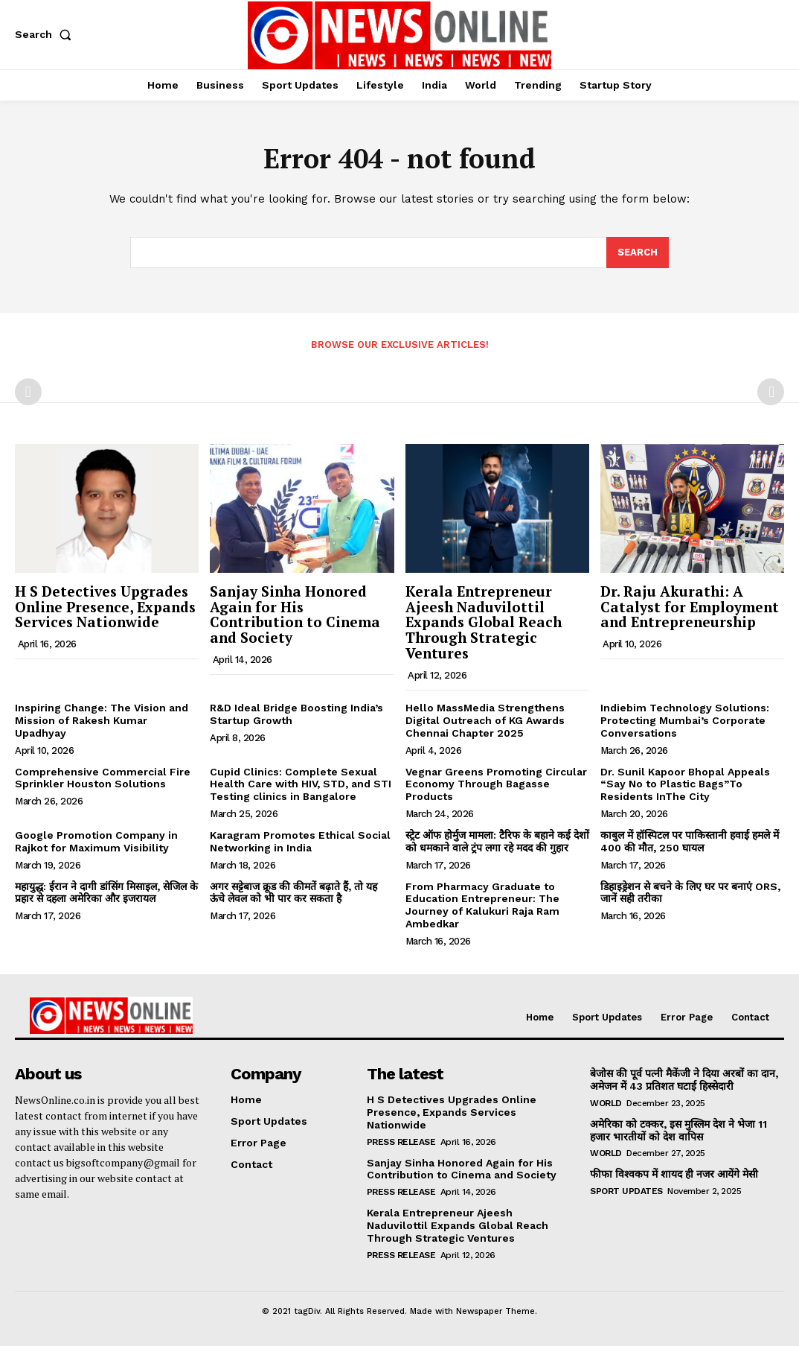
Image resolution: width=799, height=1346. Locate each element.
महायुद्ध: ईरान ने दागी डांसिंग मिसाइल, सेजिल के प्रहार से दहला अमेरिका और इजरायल (106, 892)
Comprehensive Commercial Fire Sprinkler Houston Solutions (102, 778)
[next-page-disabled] (770, 391)
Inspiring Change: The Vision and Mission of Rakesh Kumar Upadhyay (101, 720)
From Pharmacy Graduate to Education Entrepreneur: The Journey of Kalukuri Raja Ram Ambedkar (482, 905)
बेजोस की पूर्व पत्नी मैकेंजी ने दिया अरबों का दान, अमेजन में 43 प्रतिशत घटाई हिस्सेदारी (684, 1079)
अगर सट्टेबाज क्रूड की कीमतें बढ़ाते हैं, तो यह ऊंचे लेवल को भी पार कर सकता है (293, 892)
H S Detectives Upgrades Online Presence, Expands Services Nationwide (105, 607)
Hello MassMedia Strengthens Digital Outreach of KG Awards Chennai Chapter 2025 (485, 720)
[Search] (637, 252)
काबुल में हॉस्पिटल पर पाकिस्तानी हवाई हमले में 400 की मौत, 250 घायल (689, 841)
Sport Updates (626, 1191)
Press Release (401, 1142)
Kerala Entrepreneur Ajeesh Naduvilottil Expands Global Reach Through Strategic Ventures (483, 622)
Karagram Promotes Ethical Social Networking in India (300, 841)
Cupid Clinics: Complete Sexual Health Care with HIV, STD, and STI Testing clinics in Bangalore (300, 784)
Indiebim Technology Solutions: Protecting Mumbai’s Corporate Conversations (684, 720)
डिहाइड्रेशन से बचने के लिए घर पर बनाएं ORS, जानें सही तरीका (690, 892)
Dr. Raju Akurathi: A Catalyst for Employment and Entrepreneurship (689, 607)
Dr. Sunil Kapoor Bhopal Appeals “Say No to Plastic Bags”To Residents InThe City (685, 784)
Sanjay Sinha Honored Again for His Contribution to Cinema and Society (295, 614)
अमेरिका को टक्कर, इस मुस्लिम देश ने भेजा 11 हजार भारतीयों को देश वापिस (678, 1130)
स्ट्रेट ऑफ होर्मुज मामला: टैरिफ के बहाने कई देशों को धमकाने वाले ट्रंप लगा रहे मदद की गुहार (497, 841)
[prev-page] (28, 391)
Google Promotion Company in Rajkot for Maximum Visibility (96, 841)
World (606, 1103)
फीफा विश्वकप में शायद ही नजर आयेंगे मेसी (674, 1175)
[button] (46, 34)
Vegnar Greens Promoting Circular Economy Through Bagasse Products (496, 784)
